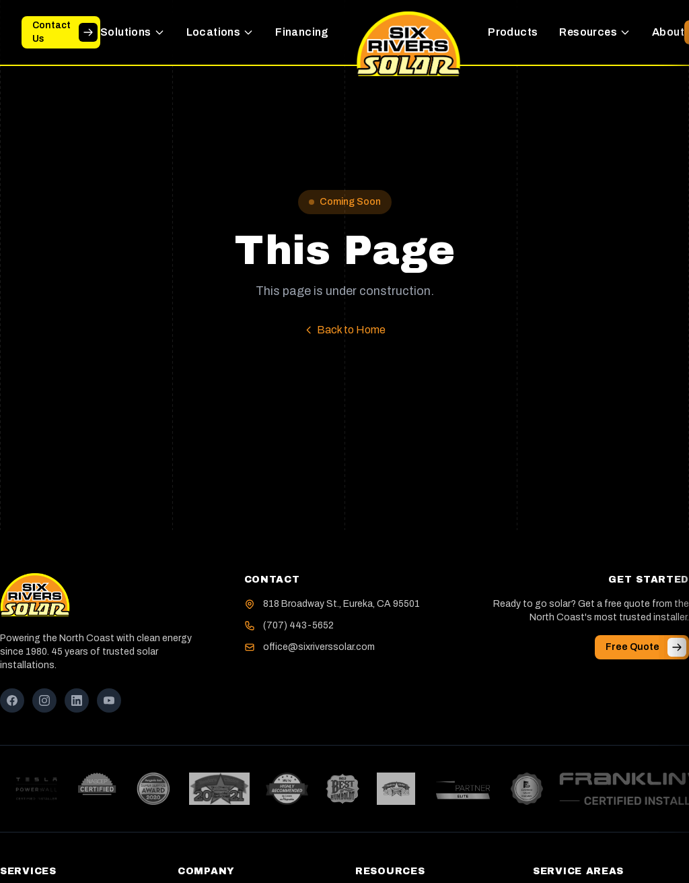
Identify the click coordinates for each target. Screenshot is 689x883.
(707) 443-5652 (298, 625)
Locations (220, 32)
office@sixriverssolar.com (319, 647)
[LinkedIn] (77, 700)
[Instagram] (44, 700)
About (668, 32)
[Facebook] (12, 700)
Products (513, 32)
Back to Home (344, 329)
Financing (302, 32)
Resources (594, 32)
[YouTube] (109, 700)
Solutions (132, 32)
